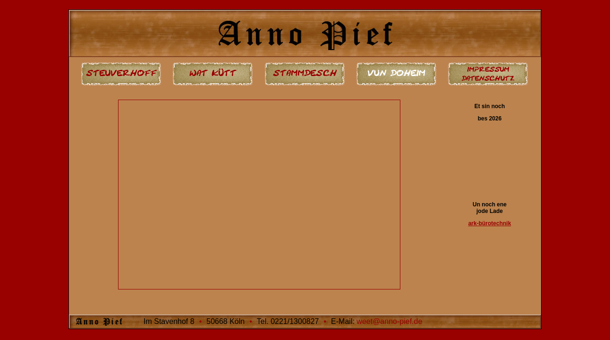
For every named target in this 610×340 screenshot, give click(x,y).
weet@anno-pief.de (389, 321)
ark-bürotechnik (489, 223)
